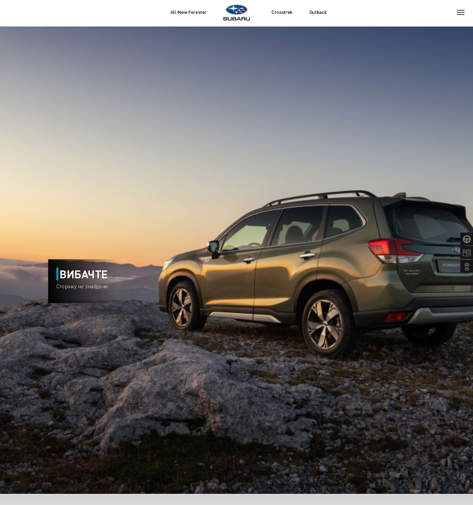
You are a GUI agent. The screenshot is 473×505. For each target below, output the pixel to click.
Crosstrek (281, 12)
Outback (318, 12)
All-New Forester (188, 12)
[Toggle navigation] (460, 12)
